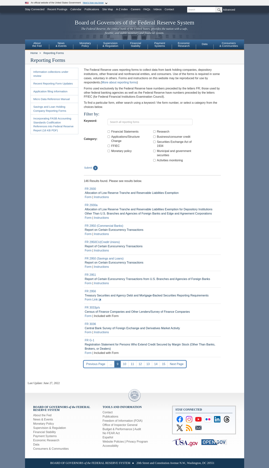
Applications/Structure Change (124, 138)
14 (156, 364)
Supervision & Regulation (49, 427)
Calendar (75, 9)
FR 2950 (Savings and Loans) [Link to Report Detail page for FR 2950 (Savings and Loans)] (104, 258)
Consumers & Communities (229, 44)
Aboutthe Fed (37, 44)
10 (124, 364)
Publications (91, 9)
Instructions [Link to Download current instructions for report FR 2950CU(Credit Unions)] (101, 250)
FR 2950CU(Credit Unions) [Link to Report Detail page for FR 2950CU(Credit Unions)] (102, 242)
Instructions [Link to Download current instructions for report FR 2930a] (101, 217)
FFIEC (114, 145)
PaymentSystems (159, 44)
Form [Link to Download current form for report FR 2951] (88, 283)
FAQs (146, 9)
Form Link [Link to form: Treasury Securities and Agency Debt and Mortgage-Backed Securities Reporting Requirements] (91, 299)
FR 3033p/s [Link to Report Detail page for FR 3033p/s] (92, 307)
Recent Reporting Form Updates (53, 83)
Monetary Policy (43, 423)
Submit (91, 168)
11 (132, 364)
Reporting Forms (53, 52)
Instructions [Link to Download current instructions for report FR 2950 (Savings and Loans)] (101, 266)
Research (161, 131)
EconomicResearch (184, 44)
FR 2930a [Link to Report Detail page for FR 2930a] (91, 205)
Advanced (229, 9)
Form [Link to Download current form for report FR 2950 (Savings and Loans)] (88, 266)
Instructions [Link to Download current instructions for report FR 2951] (101, 283)
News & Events (43, 419)
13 (148, 364)
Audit (137, 429)
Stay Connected (35, 9)
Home (34, 52)
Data (205, 44)
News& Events (61, 44)
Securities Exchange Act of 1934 (172, 144)
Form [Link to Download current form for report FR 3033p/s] (88, 315)
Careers (135, 9)
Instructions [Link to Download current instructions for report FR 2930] (101, 197)
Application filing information (50, 91)
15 (163, 364)
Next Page (177, 364)
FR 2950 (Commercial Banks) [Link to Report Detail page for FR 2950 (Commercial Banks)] (104, 225)
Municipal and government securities (172, 153)
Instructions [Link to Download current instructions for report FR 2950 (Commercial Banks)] (101, 234)
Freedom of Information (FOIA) (123, 420)
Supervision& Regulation (110, 44)
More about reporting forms (119, 82)
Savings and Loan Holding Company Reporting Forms (49, 108)
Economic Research (46, 440)
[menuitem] (37, 45)
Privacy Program (137, 441)
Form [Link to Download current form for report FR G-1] (88, 352)
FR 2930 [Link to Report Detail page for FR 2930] (90, 188)
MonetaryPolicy (85, 44)
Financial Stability (44, 432)
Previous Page (95, 364)
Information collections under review (50, 73)
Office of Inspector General (120, 424)
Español (108, 437)
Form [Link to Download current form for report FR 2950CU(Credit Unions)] (88, 250)
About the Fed (42, 415)
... (111, 364)
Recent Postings (57, 9)
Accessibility (111, 445)
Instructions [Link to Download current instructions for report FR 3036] (101, 332)
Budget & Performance (117, 429)
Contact (169, 9)
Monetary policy (120, 151)
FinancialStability (135, 44)
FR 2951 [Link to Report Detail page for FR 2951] (90, 274)
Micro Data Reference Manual (51, 99)
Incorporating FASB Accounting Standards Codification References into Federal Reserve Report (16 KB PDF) (53, 124)
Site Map (107, 9)
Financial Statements (123, 131)
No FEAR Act (111, 433)
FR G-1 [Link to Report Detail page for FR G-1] (89, 340)
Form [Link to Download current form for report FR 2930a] (88, 217)
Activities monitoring (168, 160)
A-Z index (122, 9)
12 (140, 364)
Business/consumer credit (171, 136)
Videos (157, 9)
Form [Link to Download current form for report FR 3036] (88, 332)
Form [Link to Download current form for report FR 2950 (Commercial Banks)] (88, 234)
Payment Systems (45, 436)
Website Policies (113, 441)
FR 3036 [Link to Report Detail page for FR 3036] (90, 324)
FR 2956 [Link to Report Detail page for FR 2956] (90, 291)
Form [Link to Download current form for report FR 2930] (88, 197)
